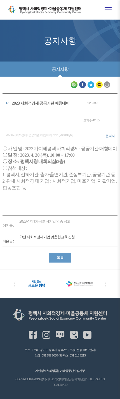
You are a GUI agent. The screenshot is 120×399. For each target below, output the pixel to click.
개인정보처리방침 (46, 371)
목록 (60, 257)
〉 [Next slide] (107, 284)
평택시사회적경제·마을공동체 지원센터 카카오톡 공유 (99, 84)
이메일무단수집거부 (72, 371)
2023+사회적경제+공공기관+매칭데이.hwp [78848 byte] (39, 135)
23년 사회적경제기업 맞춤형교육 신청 (47, 236)
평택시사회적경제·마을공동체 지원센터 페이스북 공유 (82, 84)
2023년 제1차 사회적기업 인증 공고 (44, 221)
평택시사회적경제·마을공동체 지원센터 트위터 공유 (91, 84)
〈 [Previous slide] (13, 284)
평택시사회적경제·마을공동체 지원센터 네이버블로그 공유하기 (74, 84)
